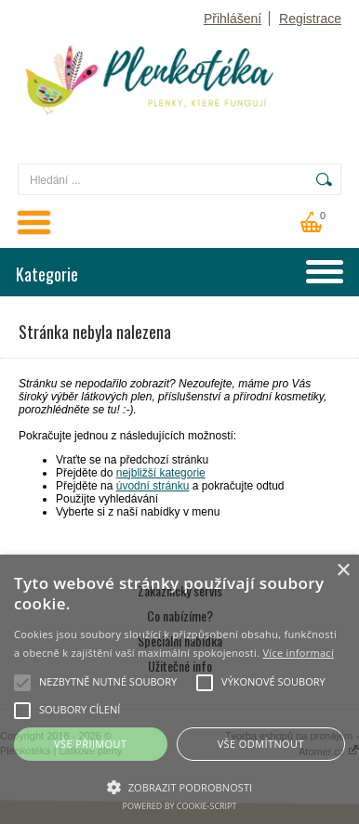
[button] (179, 786)
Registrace (310, 18)
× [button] (343, 571)
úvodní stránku (153, 485)
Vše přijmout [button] (90, 744)
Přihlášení (232, 18)
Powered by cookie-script (180, 806)
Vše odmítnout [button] (261, 744)
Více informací (298, 653)
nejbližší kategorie (161, 472)
